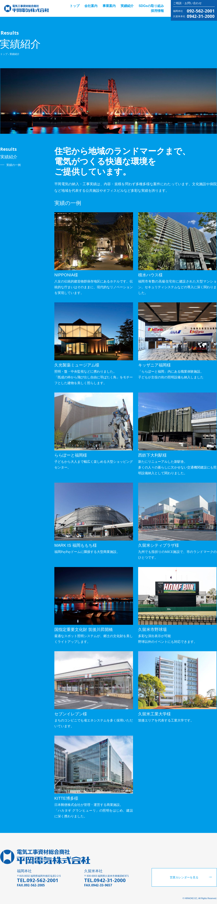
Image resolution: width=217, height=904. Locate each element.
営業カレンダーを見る (184, 877)
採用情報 (157, 10)
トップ (74, 6)
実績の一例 (13, 165)
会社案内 (90, 6)
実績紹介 (127, 6)
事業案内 (109, 6)
